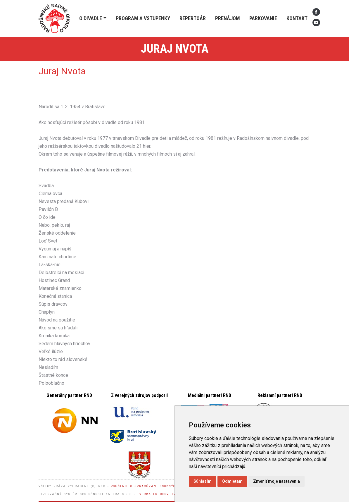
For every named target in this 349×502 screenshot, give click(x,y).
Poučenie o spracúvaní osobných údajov (152, 486)
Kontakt (296, 18)
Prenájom (227, 18)
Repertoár (192, 18)
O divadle (90, 18)
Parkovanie (263, 18)
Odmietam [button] (232, 481)
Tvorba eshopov (153, 494)
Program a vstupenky (143, 18)
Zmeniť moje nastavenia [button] (276, 481)
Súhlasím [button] (202, 481)
